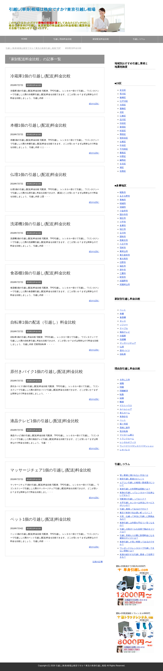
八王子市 (124, 244)
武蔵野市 (124, 281)
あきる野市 (125, 196)
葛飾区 (123, 108)
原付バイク (125, 350)
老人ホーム (125, 413)
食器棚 (123, 317)
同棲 (122, 387)
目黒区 (123, 171)
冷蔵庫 (123, 336)
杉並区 (123, 131)
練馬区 (123, 160)
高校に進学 (125, 428)
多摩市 (123, 225)
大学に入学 (125, 380)
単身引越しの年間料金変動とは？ (135, 489)
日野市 (123, 262)
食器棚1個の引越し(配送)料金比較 (43, 272)
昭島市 (123, 192)
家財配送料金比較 (101, 39)
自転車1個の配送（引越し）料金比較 (46, 322)
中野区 (123, 156)
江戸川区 (124, 101)
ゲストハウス (126, 405)
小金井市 (124, 211)
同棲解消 (124, 391)
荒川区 (123, 94)
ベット (123, 310)
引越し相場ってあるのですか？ (134, 509)
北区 (122, 112)
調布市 (123, 236)
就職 (122, 383)
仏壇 (122, 347)
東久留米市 (125, 255)
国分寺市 (124, 214)
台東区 (123, 142)
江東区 (123, 116)
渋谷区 (123, 123)
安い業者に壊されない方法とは (134, 475)
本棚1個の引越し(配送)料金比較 (41, 125)
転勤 (122, 394)
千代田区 (124, 149)
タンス (123, 321)
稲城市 (123, 203)
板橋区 (123, 97)
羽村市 (123, 248)
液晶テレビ (125, 332)
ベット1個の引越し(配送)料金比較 (43, 519)
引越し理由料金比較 (62, 39)
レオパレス (125, 450)
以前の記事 (98, 562)
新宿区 (123, 127)
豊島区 (123, 153)
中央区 (123, 145)
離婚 (122, 402)
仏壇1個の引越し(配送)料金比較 (41, 174)
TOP (33, 48)
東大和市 (124, 259)
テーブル (124, 328)
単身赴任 (124, 416)
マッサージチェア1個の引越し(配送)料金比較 (54, 470)
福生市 (123, 266)
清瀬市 (123, 207)
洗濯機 (123, 339)
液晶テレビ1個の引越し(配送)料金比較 (48, 420)
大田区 (123, 105)
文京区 (123, 164)
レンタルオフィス (128, 442)
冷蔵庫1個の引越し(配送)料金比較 (43, 75)
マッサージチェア (128, 343)
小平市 (123, 222)
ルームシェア (126, 409)
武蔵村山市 (125, 284)
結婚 (122, 398)
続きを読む (94, 104)
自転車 (123, 354)
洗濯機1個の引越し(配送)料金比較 (43, 223)
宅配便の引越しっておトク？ (133, 499)
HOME (24, 39)
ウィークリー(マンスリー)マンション (137, 446)
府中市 (123, 270)
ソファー (124, 325)
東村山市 (124, 251)
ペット (123, 420)
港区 (122, 167)
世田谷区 (124, 138)
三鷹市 (123, 273)
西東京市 (124, 240)
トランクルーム (127, 439)
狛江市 (123, 229)
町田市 (123, 277)
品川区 (123, 120)
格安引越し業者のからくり (132, 479)
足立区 (123, 90)
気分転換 (124, 431)
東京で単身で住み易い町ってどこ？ (136, 513)
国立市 (123, 218)
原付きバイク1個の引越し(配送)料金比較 (50, 371)
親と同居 (124, 424)
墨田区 (123, 134)
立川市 (123, 233)
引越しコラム (139, 39)
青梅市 (123, 200)
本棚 (122, 314)
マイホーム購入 (127, 435)
